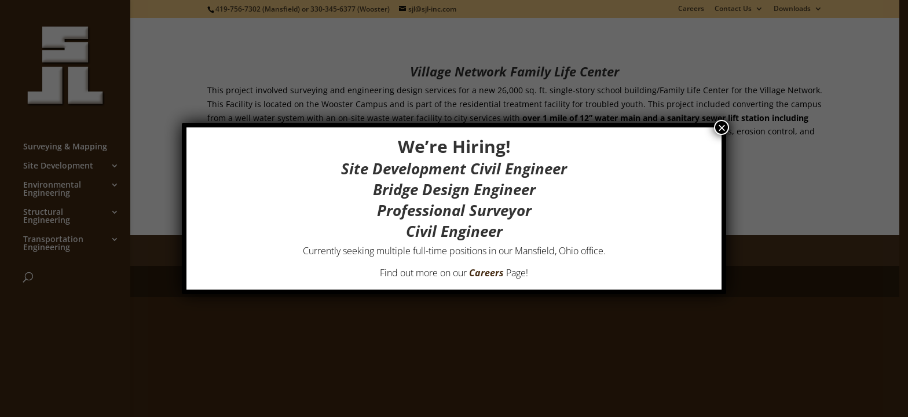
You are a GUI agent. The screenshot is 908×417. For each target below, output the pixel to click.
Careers (486, 272)
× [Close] (721, 127)
